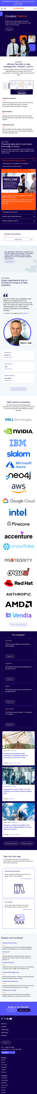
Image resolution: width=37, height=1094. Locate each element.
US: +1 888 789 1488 (7, 1047)
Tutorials (3, 1092)
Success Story (8, 357)
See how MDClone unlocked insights (11, 166)
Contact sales (4, 1080)
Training (3, 1090)
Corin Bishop (12, 834)
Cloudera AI (5, 952)
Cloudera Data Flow (8, 962)
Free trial (3, 1087)
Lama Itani (18, 763)
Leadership (4, 1029)
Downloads (4, 1082)
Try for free (11, 1010)
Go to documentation (25, 878)
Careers (3, 1026)
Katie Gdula (12, 798)
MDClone (26, 313)
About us (4, 1023)
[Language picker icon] (5, 9)
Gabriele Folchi (13, 763)
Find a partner (4, 1085)
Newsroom (4, 1032)
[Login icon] (2, 9)
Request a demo (24, 1010)
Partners (4, 1035)
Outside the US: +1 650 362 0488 (11, 1049)
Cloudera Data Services (9, 943)
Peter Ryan (18, 834)
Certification (4, 1077)
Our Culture (4, 1064)
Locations (3, 1069)
